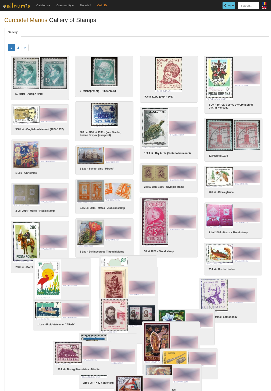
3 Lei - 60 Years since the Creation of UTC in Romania (231, 106)
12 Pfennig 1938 (218, 149)
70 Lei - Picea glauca (221, 181)
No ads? (85, 5)
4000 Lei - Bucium (155, 356)
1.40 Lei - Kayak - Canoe (75, 373)
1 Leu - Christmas (45, 169)
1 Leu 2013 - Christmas (222, 365)
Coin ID (102, 5)
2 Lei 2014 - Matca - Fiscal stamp (73, 205)
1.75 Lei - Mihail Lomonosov (169, 306)
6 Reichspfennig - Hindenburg (98, 90)
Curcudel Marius (25, 20)
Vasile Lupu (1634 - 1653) (159, 96)
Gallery (13, 32)
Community (65, 5)
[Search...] (248, 5)
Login (229, 5)
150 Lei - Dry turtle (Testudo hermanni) (167, 148)
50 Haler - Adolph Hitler (29, 93)
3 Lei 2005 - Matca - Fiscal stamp (228, 222)
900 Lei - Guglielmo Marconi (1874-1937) (58, 125)
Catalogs (43, 5)
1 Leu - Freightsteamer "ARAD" (53, 311)
